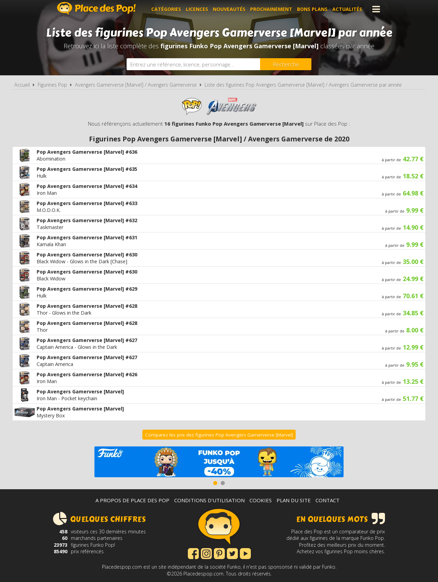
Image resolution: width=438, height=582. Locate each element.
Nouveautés (229, 9)
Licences (197, 9)
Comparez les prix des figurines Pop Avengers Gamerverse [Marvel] (219, 435)
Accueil (22, 84)
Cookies (260, 500)
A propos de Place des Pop (132, 500)
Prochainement (271, 9)
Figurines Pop (52, 84)
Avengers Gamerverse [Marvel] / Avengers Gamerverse (136, 84)
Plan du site (293, 500)
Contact (327, 500)
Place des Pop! (96, 8)
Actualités (347, 9)
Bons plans (312, 9)
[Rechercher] (285, 64)
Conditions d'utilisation (209, 500)
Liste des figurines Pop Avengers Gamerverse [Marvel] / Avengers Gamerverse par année (303, 84)
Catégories (166, 9)
